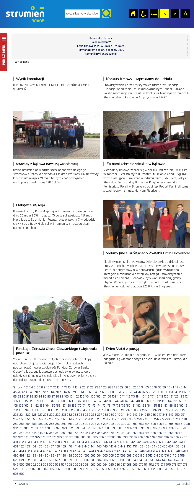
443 (87, 446)
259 (57, 419)
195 (31, 410)
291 (69, 424)
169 (74, 405)
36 (151, 387)
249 (171, 414)
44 (185, 387)
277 (162, 419)
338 (165, 428)
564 (105, 464)
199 (53, 410)
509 (129, 455)
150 (148, 401)
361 (129, 433)
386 (101, 437)
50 (36, 392)
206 (94, 410)
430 (182, 442)
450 (129, 446)
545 (164, 460)
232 (69, 414)
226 (34, 414)
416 (101, 442)
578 (185, 464)
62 (86, 392)
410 (69, 442)
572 (151, 464)
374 (31, 437)
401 (15, 442)
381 (71, 437)
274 (145, 419)
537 (117, 460)
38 (159, 387)
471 (80, 451)
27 (113, 387)
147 (132, 401)
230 (57, 414)
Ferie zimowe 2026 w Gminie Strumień (100, 46)
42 (176, 387)
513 (150, 455)
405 (39, 442)
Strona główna (133, 13)
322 (70, 428)
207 (100, 410)
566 (117, 464)
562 (93, 464)
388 (113, 437)
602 (152, 469)
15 (65, 387)
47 (23, 392)
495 (45, 455)
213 (133, 410)
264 (87, 419)
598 (128, 469)
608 (15, 473)
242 (129, 414)
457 (170, 446)
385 (95, 437)
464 (39, 451)
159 (21, 405)
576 (174, 464)
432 (21, 446)
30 (126, 387)
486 (167, 451)
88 (15, 396)
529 (69, 460)
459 (182, 446)
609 (21, 473)
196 (37, 410)
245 (147, 414)
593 (98, 469)
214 (139, 410)
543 (152, 460)
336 (154, 428)
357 (105, 433)
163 (42, 405)
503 (93, 455)
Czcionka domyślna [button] (164, 13)
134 (63, 401)
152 (158, 401)
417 (106, 442)
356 (99, 433)
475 (102, 451)
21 (87, 387)
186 (160, 405)
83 (171, 392)
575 (168, 464)
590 (81, 469)
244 (141, 414)
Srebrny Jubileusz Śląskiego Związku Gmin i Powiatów (148, 253)
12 (54, 387)
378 (54, 437)
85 (179, 392)
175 (103, 405)
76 (143, 392)
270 (123, 419)
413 (84, 442)
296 (99, 424)
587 (63, 469)
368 (171, 433)
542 (146, 460)
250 (177, 414)
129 (36, 401)
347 (46, 433)
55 (57, 392)
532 (87, 460)
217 (155, 410)
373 (26, 437)
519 (182, 455)
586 (57, 469)
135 (68, 401)
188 (170, 405)
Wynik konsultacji (30, 79)
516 (166, 455)
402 (21, 442)
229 (51, 414)
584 (45, 469)
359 (117, 433)
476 (108, 451)
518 (177, 455)
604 (164, 469)
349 (57, 433)
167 (63, 405)
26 (109, 387)
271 (129, 419)
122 (176, 396)
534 (99, 460)
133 (57, 401)
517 (172, 455)
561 (87, 464)
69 (116, 392)
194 (26, 410)
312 (15, 428)
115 (142, 396)
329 (112, 428)
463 (33, 451)
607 (182, 469)
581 (27, 469)
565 (111, 464)
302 (135, 424)
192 (15, 410)
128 (31, 401)
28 (117, 387)
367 (165, 433)
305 (153, 424)
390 (125, 437)
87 (188, 392)
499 (69, 455)
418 (111, 442)
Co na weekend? (101, 42)
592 (92, 469)
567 (123, 464)
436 (45, 446)
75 (139, 392)
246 (153, 414)
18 (76, 387)
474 (97, 451)
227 (39, 414)
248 (165, 414)
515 (161, 455)
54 (53, 392)
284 (28, 424)
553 (39, 464)
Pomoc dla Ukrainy (101, 38)
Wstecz (23, 484)
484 (155, 451)
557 (63, 464)
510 (134, 455)
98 (57, 396)
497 (57, 455)
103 (82, 396)
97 (53, 396)
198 (47, 410)
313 (21, 428)
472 (85, 451)
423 (140, 442)
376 (43, 437)
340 (178, 428)
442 (80, 446)
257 (46, 419)
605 (170, 469)
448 (116, 446)
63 (91, 392)
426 (158, 442)
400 (184, 437)
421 (128, 442)
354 (87, 433)
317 (42, 428)
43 (181, 387)
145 (121, 401)
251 (183, 414)
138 (84, 401)
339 (171, 428)
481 (137, 451)
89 (19, 396)
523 (33, 460)
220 (171, 410)
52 (44, 392)
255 (34, 419)
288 (51, 424)
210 (118, 410)
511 (140, 455)
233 (75, 414)
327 (100, 428)
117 (151, 396)
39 (164, 387)
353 (81, 433)
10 (47, 387)
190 (181, 405)
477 (114, 451)
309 (177, 424)
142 (105, 401)
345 (34, 433)
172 (88, 405)
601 (146, 469)
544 (158, 460)
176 (108, 405)
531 (81, 460)
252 (15, 419)
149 (143, 401)
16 (69, 387)
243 (135, 414)
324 (82, 428)
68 (112, 392)
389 (119, 437)
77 (147, 392)
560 (81, 464)
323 (76, 428)
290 (64, 424)
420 (122, 442)
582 (33, 469)
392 (136, 437)
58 (70, 392)
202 (70, 410)
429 (176, 442)
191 (186, 405)
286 (40, 424)
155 (175, 401)
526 (51, 460)
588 (69, 469)
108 (108, 396)
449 (123, 446)
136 (74, 401)
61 (82, 392)
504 (99, 455)
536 (111, 460)
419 (116, 442)
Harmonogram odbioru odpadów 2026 (101, 50)
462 (27, 451)
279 (173, 419)
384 (89, 437)
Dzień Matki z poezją (122, 348)
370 (183, 433)
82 (166, 392)
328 (106, 428)
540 (135, 460)
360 (123, 433)
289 (57, 424)
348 (51, 433)
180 (128, 405)
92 (31, 396)
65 (99, 392)
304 (147, 424)
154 (169, 401)
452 (140, 446)
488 (179, 451)
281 (184, 419)
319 (53, 428)
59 (74, 392)
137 (79, 401)
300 (123, 424)
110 (119, 396)
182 (138, 405)
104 (87, 396)
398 (172, 437)
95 (44, 396)
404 (33, 442)
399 (178, 437)
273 (139, 419)
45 (15, 392)
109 (114, 396)
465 (45, 451)
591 (87, 469)
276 (156, 419)
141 (100, 401)
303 (141, 424)
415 (95, 442)
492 (27, 455)
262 (75, 419)
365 (153, 433)
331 (124, 428)
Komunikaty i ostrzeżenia (101, 54)
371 (15, 437)
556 (57, 464)
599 (134, 469)
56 (61, 392)
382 (77, 437)
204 (82, 410)
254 (28, 419)
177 (113, 405)
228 (45, 414)
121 (171, 396)
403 (27, 442)
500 (75, 455)
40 (168, 387)
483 (149, 451)
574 (162, 464)
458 (176, 446)
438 (57, 446)
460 (15, 451)
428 (170, 442)
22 (92, 387)
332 (129, 428)
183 (144, 405)
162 (36, 405)
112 (128, 396)
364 (147, 433)
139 (90, 401)
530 (75, 460)
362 (135, 433)
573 (157, 464)
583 (39, 469)
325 (88, 428)
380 (65, 437)
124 (187, 396)
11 (51, 387)
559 (75, 464)
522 (27, 460)
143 (111, 401)
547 (176, 460)
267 (105, 419)
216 (150, 410)
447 (111, 446)
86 (184, 392)
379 (59, 437)
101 (71, 396)
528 (63, 460)
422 (134, 442)
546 (170, 460)
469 (69, 451)
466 (51, 451)
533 (93, 460)
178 (118, 405)
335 (148, 428)
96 (49, 396)
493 (33, 455)
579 (15, 469)
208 (106, 410)
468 (63, 451)
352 (75, 433)
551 (27, 464)
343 (21, 433)
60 (78, 392)
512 (145, 455)
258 (51, 419)
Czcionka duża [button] (185, 13)
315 (31, 428)
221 (177, 410)
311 (188, 424)
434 (33, 446)
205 (88, 410)
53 (48, 392)
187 (165, 405)
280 (178, 419)
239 (111, 414)
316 (37, 428)
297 (105, 424)
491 (21, 455)
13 (58, 387)
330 (118, 428)
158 (15, 405)
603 (158, 469)
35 (147, 387)
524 (39, 460)
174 (98, 405)
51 (40, 392)
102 (76, 396)
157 (185, 401)
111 (123, 396)
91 (27, 396)
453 (146, 446)
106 (98, 396)
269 (117, 419)
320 (58, 428)
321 (64, 428)
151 (153, 401)
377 (48, 437)
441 (75, 446)
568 (129, 464)
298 (111, 424)
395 (154, 437)
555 (51, 464)
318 (47, 428)
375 (37, 437)
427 (164, 442)
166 (58, 405)
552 (33, 464)
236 (93, 414)
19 (79, 387)
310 (183, 424)
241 (123, 414)
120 (166, 396)
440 (69, 446)
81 (162, 392)
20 (84, 387)
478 (119, 451)
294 (87, 424)
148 (137, 401)
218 (160, 410)
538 (123, 460)
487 (173, 451)
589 (75, 469)
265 (93, 419)
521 (21, 460)
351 (69, 433)
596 (116, 469)
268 (111, 419)
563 (99, 464)
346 (40, 433)
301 (129, 424)
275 (150, 419)
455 (158, 446)
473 (91, 451)
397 (166, 437)
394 (148, 437)
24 (100, 387)
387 (107, 437)
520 (15, 460)
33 (138, 387)
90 (23, 396)
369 (177, 433)
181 (133, 405)
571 (146, 464)
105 (93, 396)
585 (51, 469)
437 (51, 446)
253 (21, 419)
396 (160, 437)
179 (123, 405)
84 (175, 392)
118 (156, 396)
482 (143, 451)
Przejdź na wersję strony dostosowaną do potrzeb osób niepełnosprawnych (143, 13)
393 (142, 437)
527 (57, 460)
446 (105, 446)
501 (81, 455)
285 (34, 424)
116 (147, 396)
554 (45, 464)
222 (183, 410)
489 (185, 451)
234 (81, 414)
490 (15, 455)
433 (27, 446)
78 (150, 392)
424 (146, 442)
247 (159, 414)
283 (21, 424)
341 (183, 428)
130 (42, 401)
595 (110, 469)
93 (36, 396)
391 (131, 437)
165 (53, 405)
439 (63, 446)
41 (172, 387)
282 (15, 424)
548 (182, 460)
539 (129, 460)
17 (73, 387)
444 (93, 446)
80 (158, 392)
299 (117, 424)
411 (74, 442)
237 (99, 414)
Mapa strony (154, 13)
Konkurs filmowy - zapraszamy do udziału (139, 79)
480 (131, 451)
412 (79, 442)
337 (160, 428)
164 (47, 405)
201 (64, 410)
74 (135, 392)
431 (15, 446)
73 (131, 392)
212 (128, 410)
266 (99, 419)
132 (52, 401)
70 (120, 392)
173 (93, 405)
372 (20, 437)
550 (21, 464)
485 (161, 451)
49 (32, 392)
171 (84, 405)
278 (167, 419)
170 (79, 405)
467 (57, 451)
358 (111, 433)
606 (176, 469)
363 (141, 433)
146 (127, 401)
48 (27, 392)
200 (58, 410)
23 (96, 387)
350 (64, 433)
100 (66, 396)
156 (180, 401)
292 (75, 424)
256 (40, 419)
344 (28, 433)
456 (164, 446)
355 (93, 433)
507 (117, 455)
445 (99, 446)
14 (61, 387)
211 (123, 410)
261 (69, 419)
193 (21, 410)
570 (141, 464)
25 (105, 387)
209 (112, 410)
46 (19, 392)
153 (164, 401)
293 (81, 424)
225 (28, 414)
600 (140, 469)
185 (154, 405)
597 (122, 469)
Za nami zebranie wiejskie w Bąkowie (135, 164)
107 (103, 396)
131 (47, 401)
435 (39, 446)
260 (64, 419)
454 (152, 446)
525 (45, 460)
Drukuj (186, 484)
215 (144, 410)
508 (123, 455)
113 (133, 396)
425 (152, 442)
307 (165, 424)
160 (26, 405)
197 (42, 410)
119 (161, 396)
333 (136, 428)
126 (21, 401)
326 (94, 428)
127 (26, 401)
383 (83, 437)
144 (116, 401)
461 (21, 451)
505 (105, 455)
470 (75, 451)
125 (15, 401)
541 (141, 460)
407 (51, 442)
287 (46, 424)
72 (127, 392)
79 (154, 392)
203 (76, 410)
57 (65, 392)
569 (135, 464)
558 (69, 464)
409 (63, 442)
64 (95, 392)
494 (39, 455)
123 (181, 396)
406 (45, 442)
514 (155, 455)
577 (179, 464)
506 (111, 455)
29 (122, 387)
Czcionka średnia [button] (175, 13)
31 (130, 387)
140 (95, 401)
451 (134, 446)
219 (165, 410)
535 (105, 460)
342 (15, 433)
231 (63, 414)
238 (105, 414)
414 (90, 442)
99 (61, 396)
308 (171, 424)
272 (134, 419)
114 (138, 396)
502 (87, 455)
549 (15, 464)
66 (104, 392)
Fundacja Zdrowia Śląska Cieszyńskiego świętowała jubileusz (56, 350)
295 (93, 424)
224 (21, 414)
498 (63, 455)
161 (31, 405)
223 (15, 414)
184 (149, 405)
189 (176, 405)
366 (159, 433)
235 (87, 414)
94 (40, 396)
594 (104, 469)
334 (142, 428)
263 (81, 419)
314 (26, 428)
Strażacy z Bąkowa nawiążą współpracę (47, 164)
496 (51, 455)
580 (21, 469)
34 (143, 387)
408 (57, 442)
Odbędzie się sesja (30, 205)
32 (134, 387)
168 (68, 405)
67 (107, 392)
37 (155, 387)
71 (124, 392)
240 (117, 414)
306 (159, 424)
